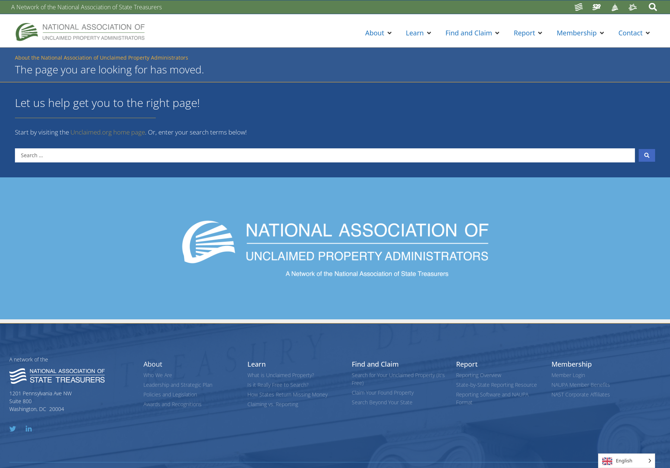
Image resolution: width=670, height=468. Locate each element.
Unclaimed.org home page (107, 132)
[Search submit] (647, 155)
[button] (378, 33)
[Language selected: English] (626, 460)
